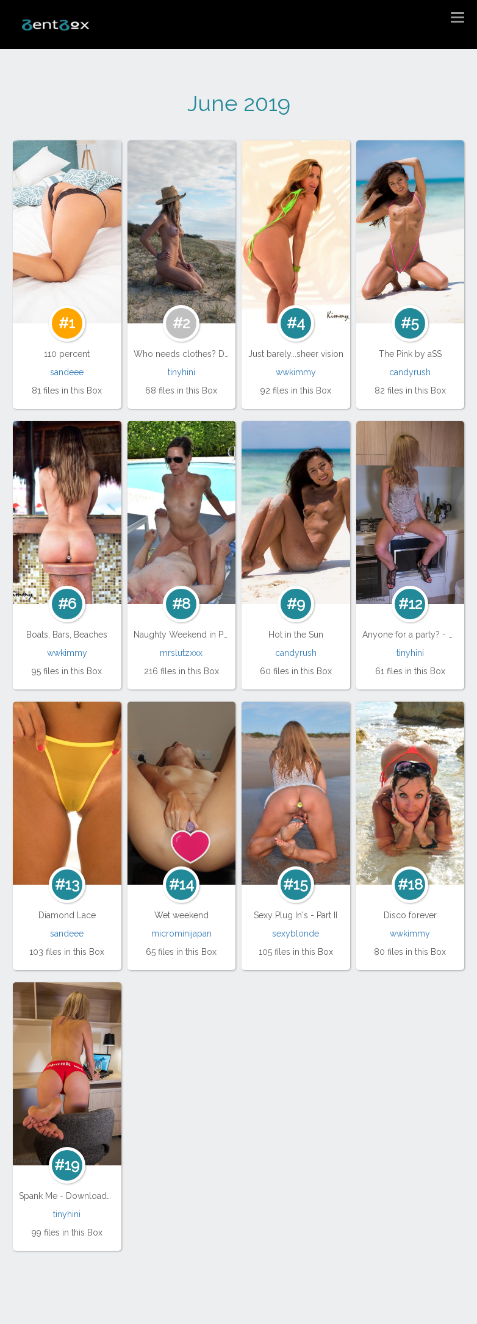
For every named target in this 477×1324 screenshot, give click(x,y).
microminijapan (181, 933)
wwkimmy (296, 372)
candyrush (410, 372)
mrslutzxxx (181, 653)
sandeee (67, 372)
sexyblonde (295, 933)
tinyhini (181, 372)
